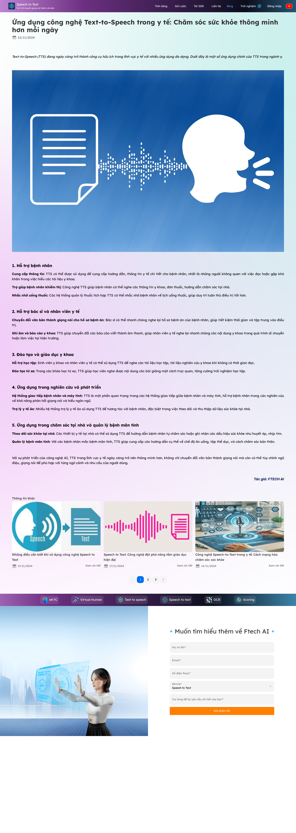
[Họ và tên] (222, 649)
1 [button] (140, 579)
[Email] (222, 662)
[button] (163, 579)
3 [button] (155, 579)
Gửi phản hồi (222, 710)
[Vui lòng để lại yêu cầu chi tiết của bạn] (222, 701)
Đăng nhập (274, 6)
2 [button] (148, 579)
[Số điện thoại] (222, 675)
